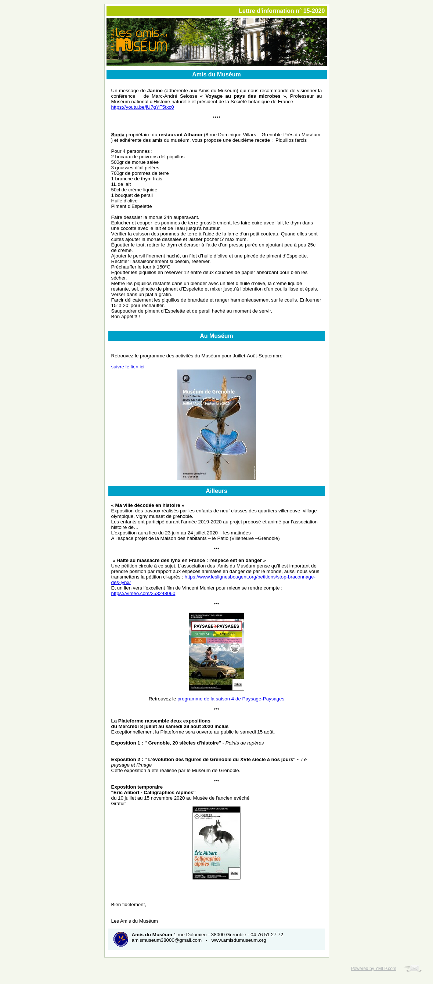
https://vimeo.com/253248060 (143, 593)
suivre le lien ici (127, 367)
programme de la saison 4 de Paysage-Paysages (230, 699)
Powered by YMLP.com (373, 968)
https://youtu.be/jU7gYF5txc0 (142, 107)
